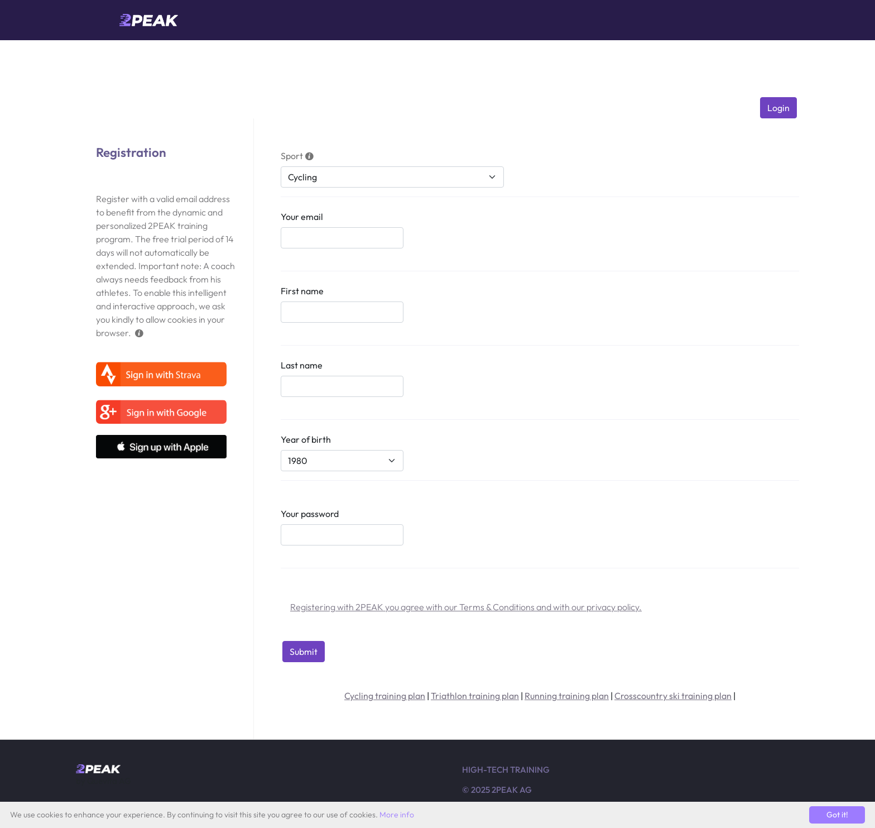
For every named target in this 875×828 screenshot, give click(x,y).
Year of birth (306, 439)
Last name (302, 365)
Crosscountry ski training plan (673, 695)
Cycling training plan (384, 695)
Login (778, 107)
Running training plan (567, 695)
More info (396, 815)
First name (302, 290)
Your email (302, 216)
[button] (139, 332)
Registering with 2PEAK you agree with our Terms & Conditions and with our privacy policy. (466, 606)
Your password (310, 513)
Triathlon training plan (475, 695)
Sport (298, 155)
